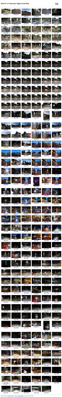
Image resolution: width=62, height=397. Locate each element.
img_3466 (6, 365)
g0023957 (16, 374)
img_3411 (26, 327)
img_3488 (26, 373)
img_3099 (16, 49)
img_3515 (46, 392)
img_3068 (46, 24)
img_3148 (56, 92)
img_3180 (16, 138)
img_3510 (36, 392)
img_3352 (36, 284)
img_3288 (56, 240)
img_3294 (6, 257)
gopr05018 (46, 155)
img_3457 (56, 356)
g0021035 (26, 204)
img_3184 (56, 138)
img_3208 (36, 186)
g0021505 (36, 249)
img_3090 (36, 41)
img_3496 (46, 373)
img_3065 (16, 24)
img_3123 (46, 58)
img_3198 (16, 174)
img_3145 (26, 92)
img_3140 (36, 84)
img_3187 (16, 147)
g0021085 (6, 222)
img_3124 (56, 58)
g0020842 (46, 148)
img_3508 (16, 392)
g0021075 (46, 213)
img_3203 (16, 183)
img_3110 (16, 58)
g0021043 (6, 213)
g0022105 (6, 267)
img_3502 (16, 382)
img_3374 (46, 301)
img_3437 (16, 347)
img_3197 (6, 174)
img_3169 (16, 117)
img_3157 (56, 101)
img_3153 (46, 101)
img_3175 (56, 117)
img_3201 (46, 174)
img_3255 (26, 222)
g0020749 (46, 139)
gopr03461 (26, 23)
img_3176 (46, 129)
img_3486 (6, 373)
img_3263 (16, 231)
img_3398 (46, 319)
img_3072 (56, 24)
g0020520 (26, 59)
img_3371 (6, 301)
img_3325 (16, 276)
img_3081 (26, 32)
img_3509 (26, 392)
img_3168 (6, 117)
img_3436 (6, 347)
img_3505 (46, 382)
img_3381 (6, 310)
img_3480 (46, 365)
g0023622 (46, 339)
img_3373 (26, 301)
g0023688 (36, 348)
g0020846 (56, 148)
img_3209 (46, 183)
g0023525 (26, 339)
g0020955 (26, 184)
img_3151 (26, 101)
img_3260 (56, 222)
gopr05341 (46, 202)
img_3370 (56, 292)
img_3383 (26, 310)
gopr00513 (6, 14)
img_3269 (36, 231)
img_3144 (16, 92)
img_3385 (46, 310)
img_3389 (16, 319)
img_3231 (16, 203)
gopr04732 (56, 128)
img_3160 (26, 109)
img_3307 (56, 257)
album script (10, 395)
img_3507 (6, 392)
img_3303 (36, 257)
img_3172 (36, 117)
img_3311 (36, 266)
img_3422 (16, 338)
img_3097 (6, 49)
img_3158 (6, 109)
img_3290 (26, 248)
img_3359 (6, 292)
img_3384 (36, 310)
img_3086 (6, 41)
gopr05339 (36, 202)
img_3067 (36, 24)
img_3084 (56, 32)
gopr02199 (16, 14)
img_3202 (56, 174)
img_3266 (26, 231)
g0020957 (56, 184)
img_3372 (16, 301)
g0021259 (56, 232)
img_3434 (56, 338)
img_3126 (16, 67)
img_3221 (16, 194)
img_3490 (36, 373)
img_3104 (26, 49)
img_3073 (6, 32)
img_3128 (36, 67)
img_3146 (36, 92)
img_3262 (6, 231)
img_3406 (16, 327)
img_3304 (46, 257)
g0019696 (36, 16)
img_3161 (36, 109)
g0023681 (26, 348)
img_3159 (16, 109)
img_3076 (16, 32)
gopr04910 (26, 146)
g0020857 (6, 157)
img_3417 (46, 330)
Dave (16, 395)
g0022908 (36, 302)
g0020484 (46, 50)
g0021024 (56, 195)
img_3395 (36, 319)
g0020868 (36, 157)
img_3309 (26, 266)
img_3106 (36, 49)
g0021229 (46, 232)
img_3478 (36, 365)
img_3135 (46, 76)
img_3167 (56, 109)
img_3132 (16, 76)
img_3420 (56, 327)
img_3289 (16, 248)
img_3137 (6, 84)
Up (56, 3)
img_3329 (36, 276)
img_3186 (6, 147)
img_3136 (56, 76)
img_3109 (6, 58)
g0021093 (16, 222)
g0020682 (26, 118)
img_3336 (56, 276)
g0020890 (36, 166)
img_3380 (56, 301)
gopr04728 (26, 128)
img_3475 (26, 365)
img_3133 (26, 76)
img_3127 (26, 67)
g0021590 (16, 258)
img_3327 (26, 276)
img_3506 (56, 382)
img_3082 (36, 32)
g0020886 (6, 166)
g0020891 (46, 166)
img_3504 (36, 382)
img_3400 (56, 319)
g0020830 (36, 148)
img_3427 (36, 338)
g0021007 (46, 195)
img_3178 (6, 138)
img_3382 (16, 310)
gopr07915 (36, 326)
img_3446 (16, 356)
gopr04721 (16, 128)
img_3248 (56, 213)
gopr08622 (46, 346)
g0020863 (16, 157)
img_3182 (26, 138)
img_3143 (6, 92)
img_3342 (16, 284)
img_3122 (36, 58)
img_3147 (46, 92)
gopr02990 (46, 14)
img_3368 (46, 292)
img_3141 (46, 84)
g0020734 (36, 129)
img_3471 (16, 365)
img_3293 (46, 248)
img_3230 (6, 203)
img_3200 (26, 174)
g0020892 (56, 166)
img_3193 (26, 165)
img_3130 (56, 67)
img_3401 (6, 327)
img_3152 (36, 101)
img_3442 (6, 356)
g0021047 (16, 213)
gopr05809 (16, 239)
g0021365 (6, 249)
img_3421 (6, 338)
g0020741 (36, 139)
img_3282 (36, 240)
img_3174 (46, 120)
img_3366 (26, 292)
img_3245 (56, 203)
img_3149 (6, 101)
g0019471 (26, 16)
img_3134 (36, 76)
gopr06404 (56, 247)
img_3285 (46, 240)
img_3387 (56, 310)
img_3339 (6, 284)
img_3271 (6, 240)
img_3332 (46, 276)
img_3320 (6, 276)
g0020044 (56, 16)
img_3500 (6, 382)
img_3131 (6, 76)
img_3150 (16, 101)
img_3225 (26, 194)
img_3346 (26, 284)
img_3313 (46, 266)
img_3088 (16, 41)
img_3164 (46, 109)
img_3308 (16, 266)
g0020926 (6, 184)
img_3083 (46, 32)
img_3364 (16, 292)
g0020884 (56, 157)
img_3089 (26, 41)
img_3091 (46, 41)
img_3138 (16, 84)
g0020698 (6, 129)
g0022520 (36, 293)
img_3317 (56, 266)
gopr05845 (26, 239)
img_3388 (6, 319)
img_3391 (26, 319)
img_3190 (16, 165)
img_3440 (56, 347)
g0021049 (26, 213)
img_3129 (46, 67)
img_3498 (56, 373)
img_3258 (46, 222)
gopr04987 (26, 155)
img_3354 (46, 284)
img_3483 (56, 365)
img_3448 (26, 356)
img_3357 (56, 284)
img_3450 (36, 356)
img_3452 (46, 356)
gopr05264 (36, 193)
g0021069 (36, 213)
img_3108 (56, 49)
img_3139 (26, 84)
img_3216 (6, 194)
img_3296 (26, 257)
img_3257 (36, 222)
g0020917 (36, 175)
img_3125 (6, 67)
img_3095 (56, 41)
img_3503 (26, 382)
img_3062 (6, 24)
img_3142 (56, 84)
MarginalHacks (20, 395)
